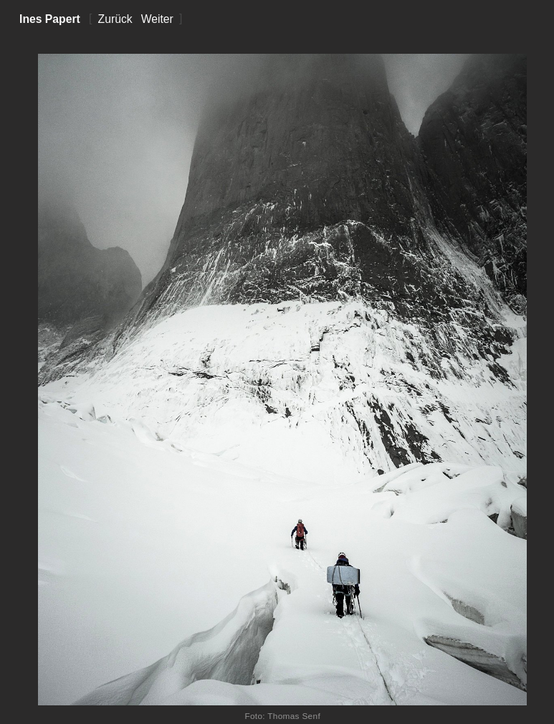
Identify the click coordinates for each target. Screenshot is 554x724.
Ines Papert (49, 18)
